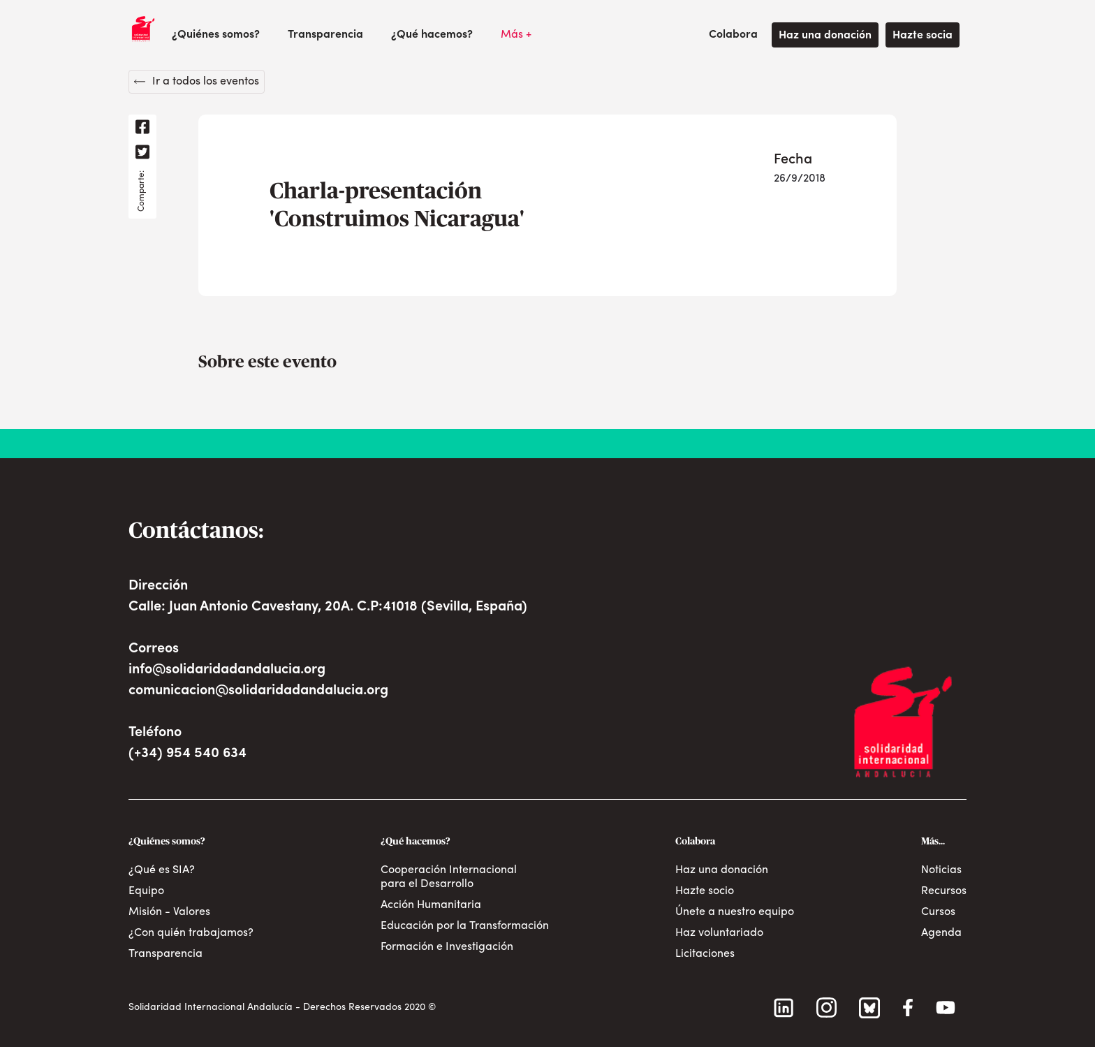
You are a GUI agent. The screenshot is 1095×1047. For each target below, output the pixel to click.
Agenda (941, 933)
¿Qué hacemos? (432, 35)
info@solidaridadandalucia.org (226, 670)
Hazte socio (704, 891)
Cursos (938, 912)
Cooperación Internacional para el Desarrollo (449, 877)
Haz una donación (825, 35)
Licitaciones (705, 954)
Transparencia (325, 35)
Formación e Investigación (447, 947)
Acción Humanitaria (431, 905)
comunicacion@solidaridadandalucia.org (258, 691)
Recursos (944, 891)
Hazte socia (922, 35)
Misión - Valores (169, 912)
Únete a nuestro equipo (734, 912)
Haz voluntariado (719, 933)
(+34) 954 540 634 (187, 754)
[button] (216, 35)
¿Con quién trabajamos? (190, 933)
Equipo (146, 891)
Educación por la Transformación (465, 926)
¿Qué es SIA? (161, 870)
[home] (143, 28)
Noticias (941, 870)
